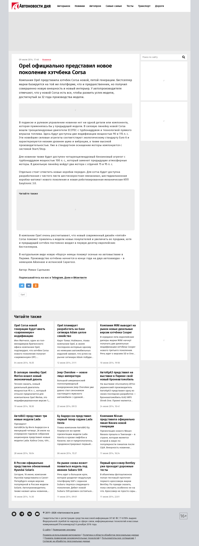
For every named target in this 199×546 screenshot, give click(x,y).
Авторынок (63, 6)
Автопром (95, 6)
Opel (23, 295)
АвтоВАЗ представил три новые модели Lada (30, 417)
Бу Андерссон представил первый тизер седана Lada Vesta (74, 419)
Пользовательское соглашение (118, 538)
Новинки (80, 6)
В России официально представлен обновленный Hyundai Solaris (32, 466)
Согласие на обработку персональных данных (66, 541)
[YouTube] (37, 514)
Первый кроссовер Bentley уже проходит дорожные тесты (117, 466)
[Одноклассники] (35, 285)
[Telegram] (21, 285)
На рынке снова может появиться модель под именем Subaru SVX (72, 466)
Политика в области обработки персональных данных (111, 535)
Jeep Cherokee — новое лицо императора (72, 374)
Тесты (130, 6)
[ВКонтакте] (28, 285)
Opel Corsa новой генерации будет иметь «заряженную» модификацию (29, 331)
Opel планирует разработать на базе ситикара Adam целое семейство (71, 331)
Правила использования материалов (62, 535)
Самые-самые (114, 6)
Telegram (57, 277)
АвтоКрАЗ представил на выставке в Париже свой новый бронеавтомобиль (117, 376)
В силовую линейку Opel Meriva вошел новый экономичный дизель (30, 376)
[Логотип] (31, 6)
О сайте (47, 529)
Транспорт (144, 6)
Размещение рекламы (64, 529)
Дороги (159, 6)
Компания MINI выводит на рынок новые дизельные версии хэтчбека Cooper (118, 329)
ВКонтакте (80, 277)
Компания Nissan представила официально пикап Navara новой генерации (117, 421)
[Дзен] (14, 514)
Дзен (67, 277)
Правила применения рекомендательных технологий (72, 538)
